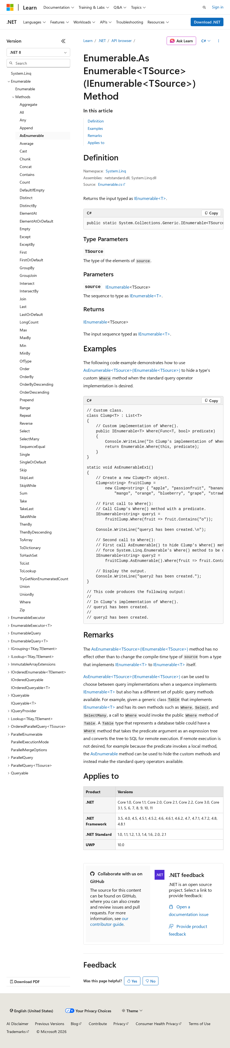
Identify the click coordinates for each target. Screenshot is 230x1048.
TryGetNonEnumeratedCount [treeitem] (44, 578)
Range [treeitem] (25, 407)
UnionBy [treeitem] (27, 594)
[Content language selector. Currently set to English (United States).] (32, 1011)
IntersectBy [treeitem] (29, 291)
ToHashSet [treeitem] (28, 555)
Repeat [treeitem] (25, 415)
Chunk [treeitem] (25, 158)
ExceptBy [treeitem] (27, 244)
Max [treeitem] (23, 330)
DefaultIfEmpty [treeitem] (32, 190)
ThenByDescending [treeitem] (36, 532)
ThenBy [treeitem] (26, 524)
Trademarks (16, 1031)
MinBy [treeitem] (25, 353)
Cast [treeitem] (23, 151)
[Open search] (204, 7)
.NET (102, 40)
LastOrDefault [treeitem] (31, 314)
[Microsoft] (10, 7)
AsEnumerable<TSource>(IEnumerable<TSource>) (131, 370)
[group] (153, 223)
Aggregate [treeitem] (28, 104)
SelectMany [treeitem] (29, 438)
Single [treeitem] (25, 454)
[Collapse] (63, 41)
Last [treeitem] (23, 306)
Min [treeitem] (23, 345)
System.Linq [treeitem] (21, 73)
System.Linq (116, 170)
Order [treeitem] (25, 368)
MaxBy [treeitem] (25, 337)
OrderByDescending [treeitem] (36, 384)
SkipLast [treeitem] (27, 477)
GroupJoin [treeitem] (28, 275)
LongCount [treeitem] (29, 322)
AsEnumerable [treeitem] (32, 135)
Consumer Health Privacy (157, 1023)
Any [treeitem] (23, 119)
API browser (121, 40)
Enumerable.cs (110, 184)
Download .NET (207, 22)
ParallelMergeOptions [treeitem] (29, 749)
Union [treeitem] (25, 586)
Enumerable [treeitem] (25, 88)
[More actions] (218, 41)
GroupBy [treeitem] (27, 267)
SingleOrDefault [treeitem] (33, 462)
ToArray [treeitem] (26, 539)
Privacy (119, 1023)
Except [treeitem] (25, 236)
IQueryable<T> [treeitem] (24, 703)
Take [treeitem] (23, 501)
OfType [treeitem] (25, 361)
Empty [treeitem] (25, 228)
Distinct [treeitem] (26, 197)
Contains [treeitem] (27, 174)
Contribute (98, 1023)
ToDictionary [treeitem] (30, 547)
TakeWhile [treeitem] (28, 516)
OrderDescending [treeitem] (34, 392)
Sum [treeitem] (23, 493)
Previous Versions (49, 1023)
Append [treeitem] (26, 127)
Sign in (217, 7)
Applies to (96, 142)
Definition (96, 121)
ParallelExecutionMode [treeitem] (30, 741)
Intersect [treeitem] (27, 283)
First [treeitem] (23, 252)
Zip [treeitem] (22, 609)
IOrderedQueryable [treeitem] (27, 679)
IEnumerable (117, 287)
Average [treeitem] (26, 143)
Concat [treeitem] (26, 166)
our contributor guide (109, 921)
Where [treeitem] (25, 601)
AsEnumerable (104, 753)
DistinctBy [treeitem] (28, 205)
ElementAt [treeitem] (28, 213)
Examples (95, 128)
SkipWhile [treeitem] (28, 485)
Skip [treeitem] (23, 469)
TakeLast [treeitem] (27, 508)
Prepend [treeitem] (27, 399)
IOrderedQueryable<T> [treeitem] (31, 687)
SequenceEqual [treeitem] (32, 446)
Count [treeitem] (25, 182)
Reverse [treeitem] (26, 423)
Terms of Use (199, 1023)
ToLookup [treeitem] (28, 570)
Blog (74, 1023)
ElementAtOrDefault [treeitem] (36, 221)
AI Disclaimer (17, 1023)
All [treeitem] (22, 112)
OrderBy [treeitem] (27, 376)
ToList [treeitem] (24, 563)
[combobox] (38, 52)
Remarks (95, 135)
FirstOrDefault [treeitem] (31, 259)
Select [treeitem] (25, 430)
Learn (88, 40)
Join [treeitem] (23, 298)
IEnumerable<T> (150, 198)
